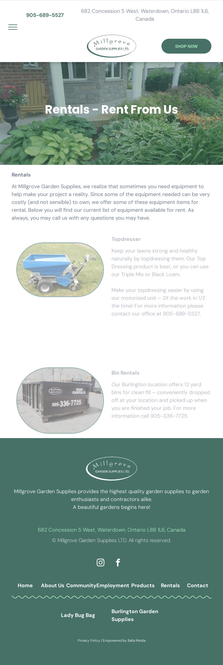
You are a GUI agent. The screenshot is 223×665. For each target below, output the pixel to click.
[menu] (12, 27)
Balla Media (136, 640)
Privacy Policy (89, 640)
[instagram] (101, 563)
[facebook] (118, 563)
